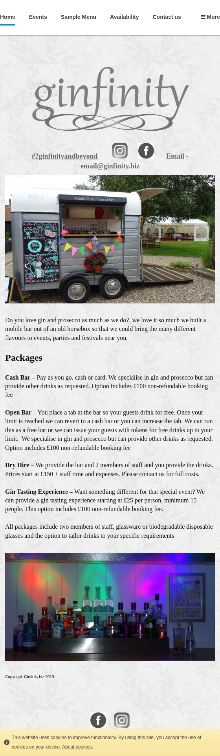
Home (7, 17)
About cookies (77, 747)
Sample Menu (78, 17)
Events (38, 17)
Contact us (166, 17)
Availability (124, 17)
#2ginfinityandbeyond (64, 156)
